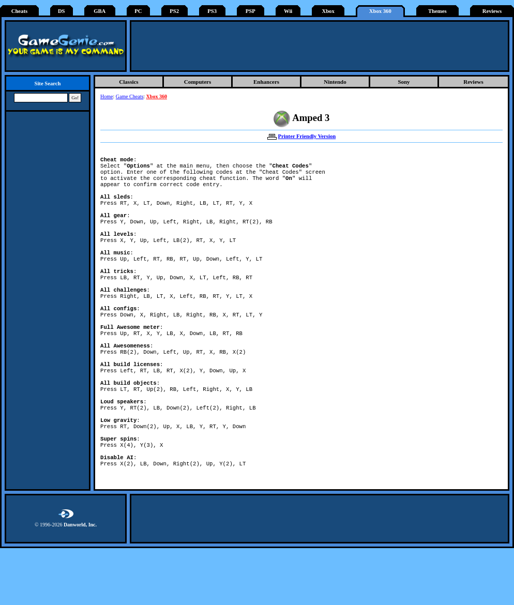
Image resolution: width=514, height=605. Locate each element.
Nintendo (335, 82)
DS (61, 11)
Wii (288, 11)
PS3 (212, 11)
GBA (99, 11)
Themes (437, 11)
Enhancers (266, 82)
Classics (128, 82)
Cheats (19, 11)
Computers (197, 82)
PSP (250, 11)
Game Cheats (130, 96)
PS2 (174, 11)
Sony (404, 82)
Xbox (328, 11)
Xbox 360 (380, 11)
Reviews (492, 11)
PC (138, 11)
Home (106, 96)
